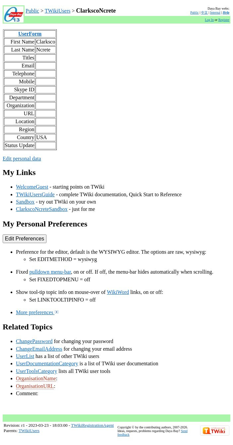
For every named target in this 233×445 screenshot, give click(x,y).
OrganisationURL (35, 386)
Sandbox (25, 202)
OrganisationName (36, 378)
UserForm (29, 34)
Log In (209, 20)
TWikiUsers (58, 11)
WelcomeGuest (32, 187)
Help (226, 12)
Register (223, 20)
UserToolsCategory (36, 371)
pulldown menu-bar (50, 272)
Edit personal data (22, 158)
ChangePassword (34, 341)
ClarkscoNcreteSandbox (42, 209)
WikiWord (118, 292)
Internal (215, 12)
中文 (204, 12)
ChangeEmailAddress (39, 349)
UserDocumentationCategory (47, 363)
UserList (25, 356)
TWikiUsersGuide (35, 194)
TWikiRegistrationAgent (92, 425)
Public (32, 11)
